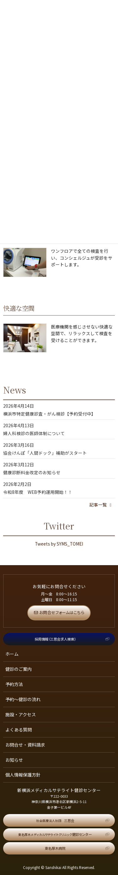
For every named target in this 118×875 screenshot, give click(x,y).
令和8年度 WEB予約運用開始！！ (37, 492)
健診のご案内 (18, 669)
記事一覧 (101, 504)
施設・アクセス (20, 714)
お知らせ (14, 760)
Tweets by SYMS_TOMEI (59, 544)
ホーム (12, 654)
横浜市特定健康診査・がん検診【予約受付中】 (49, 414)
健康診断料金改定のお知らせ (31, 472)
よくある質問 (18, 729)
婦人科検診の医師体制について (34, 433)
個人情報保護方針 (23, 775)
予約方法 (14, 684)
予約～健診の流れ (23, 699)
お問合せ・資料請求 (25, 745)
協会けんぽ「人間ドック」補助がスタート (45, 453)
